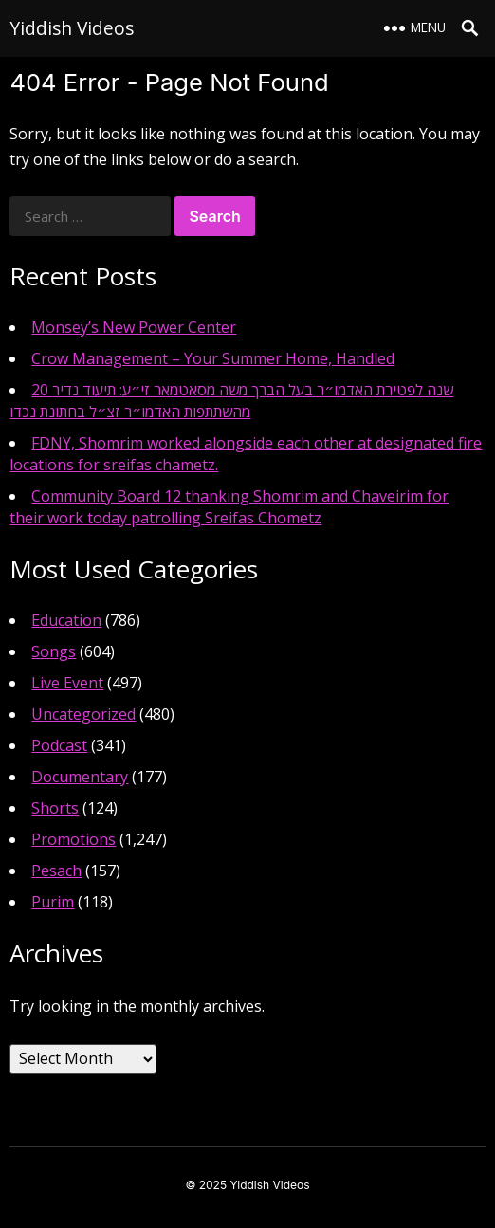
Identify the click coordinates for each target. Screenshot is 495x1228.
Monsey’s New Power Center (133, 327)
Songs (53, 651)
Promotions (73, 839)
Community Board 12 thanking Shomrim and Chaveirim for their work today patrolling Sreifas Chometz (229, 507)
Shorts (55, 807)
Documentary (79, 776)
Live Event (67, 682)
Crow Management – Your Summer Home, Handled (212, 358)
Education (66, 620)
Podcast (59, 745)
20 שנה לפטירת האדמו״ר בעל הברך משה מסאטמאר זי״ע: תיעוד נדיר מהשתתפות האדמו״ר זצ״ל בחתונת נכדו (231, 400)
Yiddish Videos (71, 28)
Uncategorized (83, 714)
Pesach (56, 870)
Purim (52, 901)
